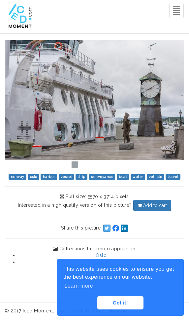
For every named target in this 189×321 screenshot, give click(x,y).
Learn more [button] (78, 286)
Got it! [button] (120, 302)
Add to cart (152, 205)
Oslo (101, 255)
